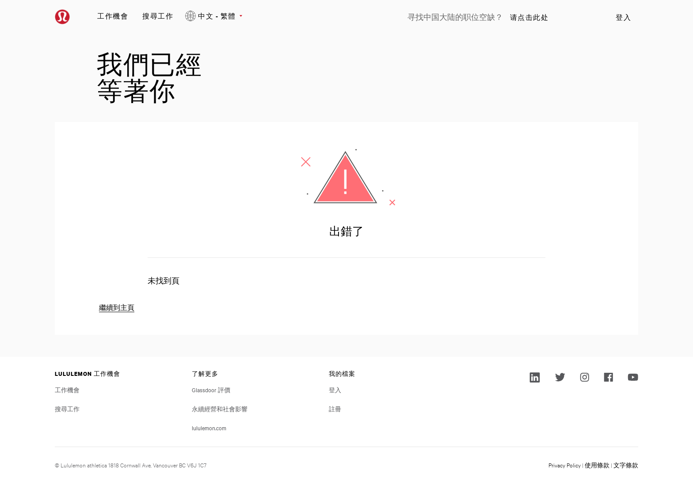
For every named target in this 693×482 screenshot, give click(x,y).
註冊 (335, 409)
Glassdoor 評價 (211, 390)
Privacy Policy (564, 464)
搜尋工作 (157, 15)
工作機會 (112, 15)
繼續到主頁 (116, 307)
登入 (623, 17)
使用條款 (597, 464)
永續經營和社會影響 (220, 409)
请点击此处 (529, 17)
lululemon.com (209, 428)
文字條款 (625, 464)
